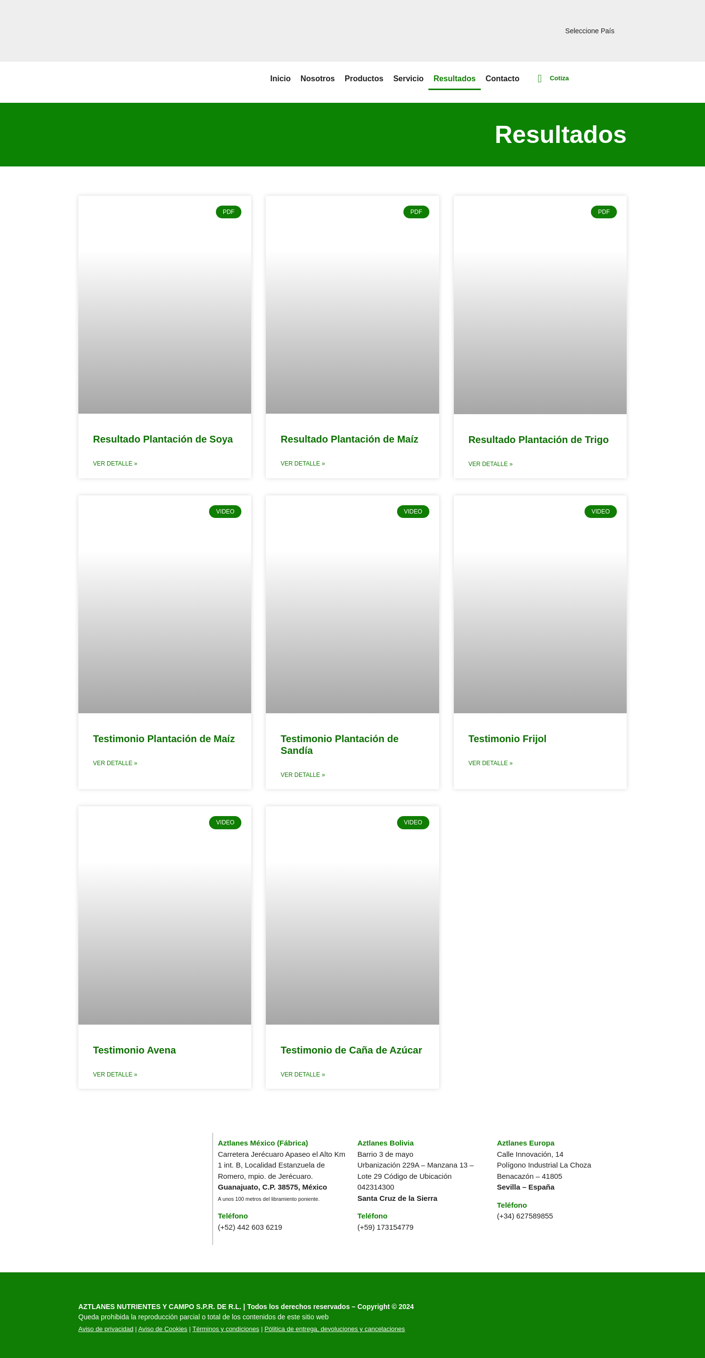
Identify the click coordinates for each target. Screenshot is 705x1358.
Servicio (408, 78)
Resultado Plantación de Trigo (539, 439)
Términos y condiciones (225, 1329)
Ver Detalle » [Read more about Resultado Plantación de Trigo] (491, 464)
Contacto (502, 78)
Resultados (454, 78)
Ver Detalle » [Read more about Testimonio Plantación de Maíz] (115, 763)
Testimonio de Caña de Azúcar (351, 1050)
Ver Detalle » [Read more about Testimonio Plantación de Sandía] (303, 775)
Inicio (280, 78)
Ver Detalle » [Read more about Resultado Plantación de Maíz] (303, 463)
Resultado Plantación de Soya (163, 439)
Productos (364, 78)
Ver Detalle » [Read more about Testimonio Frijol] (491, 763)
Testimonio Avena (134, 1050)
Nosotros (318, 78)
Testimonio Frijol (508, 738)
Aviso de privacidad (106, 1329)
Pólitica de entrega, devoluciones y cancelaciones (334, 1329)
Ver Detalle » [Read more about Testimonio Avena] (115, 1074)
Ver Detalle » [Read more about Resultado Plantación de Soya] (115, 463)
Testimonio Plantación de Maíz (164, 738)
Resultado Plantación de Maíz (349, 439)
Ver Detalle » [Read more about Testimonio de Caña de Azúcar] (303, 1074)
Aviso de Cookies (162, 1329)
